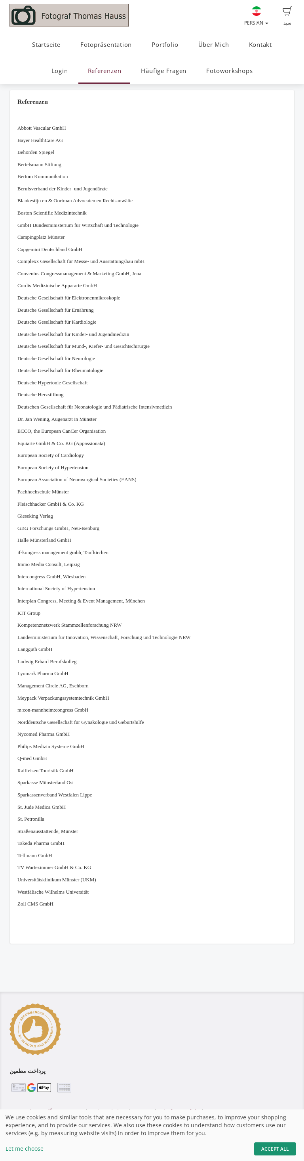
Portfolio (165, 44)
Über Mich (213, 44)
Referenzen (105, 71)
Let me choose (25, 1148)
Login (59, 71)
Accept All (275, 1149)
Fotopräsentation (106, 44)
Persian (256, 16)
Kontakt (260, 44)
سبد (287, 16)
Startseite (46, 44)
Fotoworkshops (229, 71)
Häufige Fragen (163, 71)
